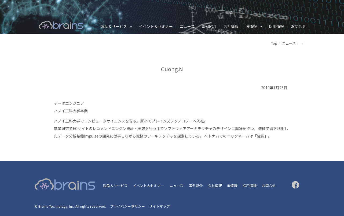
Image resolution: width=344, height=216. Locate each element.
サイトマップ (159, 206)
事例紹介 (209, 26)
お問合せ (298, 26)
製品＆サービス (114, 26)
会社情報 (231, 26)
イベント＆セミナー (156, 26)
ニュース (187, 26)
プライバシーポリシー (127, 206)
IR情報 (251, 26)
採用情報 (276, 26)
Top (274, 43)
